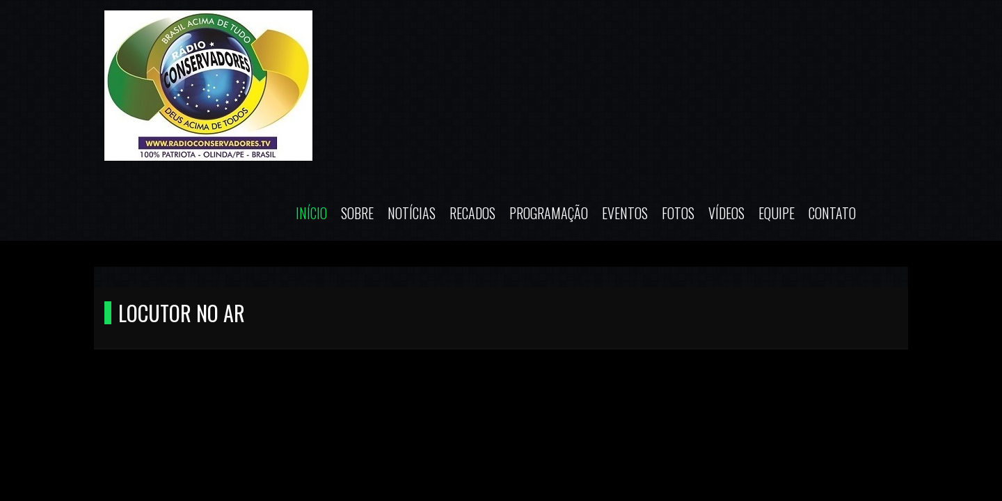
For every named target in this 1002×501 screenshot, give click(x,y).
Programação (548, 212)
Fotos (678, 212)
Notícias (412, 212)
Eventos (625, 212)
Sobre (357, 212)
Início (311, 212)
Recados (472, 212)
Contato (832, 212)
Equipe (776, 212)
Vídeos (726, 212)
